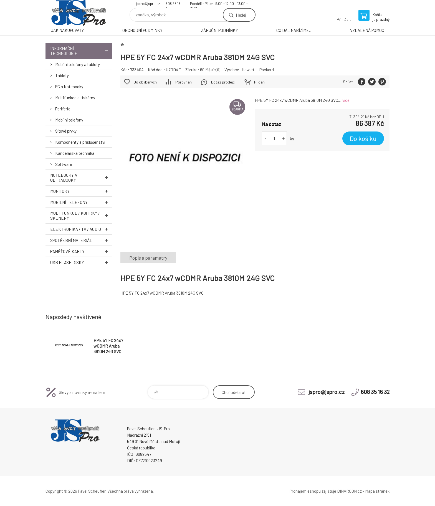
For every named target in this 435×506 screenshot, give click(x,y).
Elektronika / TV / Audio (81, 229)
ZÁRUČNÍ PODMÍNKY (219, 30)
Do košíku (363, 138)
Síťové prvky (66, 130)
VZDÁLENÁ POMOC (367, 30)
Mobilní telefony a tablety (77, 64)
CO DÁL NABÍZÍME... (294, 30)
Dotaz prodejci (223, 82)
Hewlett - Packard (258, 69)
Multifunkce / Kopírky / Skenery (81, 215)
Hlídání (259, 82)
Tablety (62, 75)
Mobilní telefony (69, 119)
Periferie (62, 108)
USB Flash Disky (81, 262)
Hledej (241, 14)
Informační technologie (81, 51)
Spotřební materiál (81, 240)
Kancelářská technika (74, 153)
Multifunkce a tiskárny (75, 97)
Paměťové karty (81, 251)
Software (63, 164)
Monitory (81, 191)
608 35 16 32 (173, 4)
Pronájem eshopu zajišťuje (313, 491)
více (346, 100)
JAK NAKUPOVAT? (67, 30)
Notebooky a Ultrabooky (81, 177)
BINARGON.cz (349, 491)
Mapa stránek (377, 491)
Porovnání (184, 82)
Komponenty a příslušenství (80, 142)
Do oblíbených (145, 82)
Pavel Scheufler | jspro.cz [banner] (78, 13)
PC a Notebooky (69, 86)
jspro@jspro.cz (148, 3)
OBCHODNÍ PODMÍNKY (142, 30)
